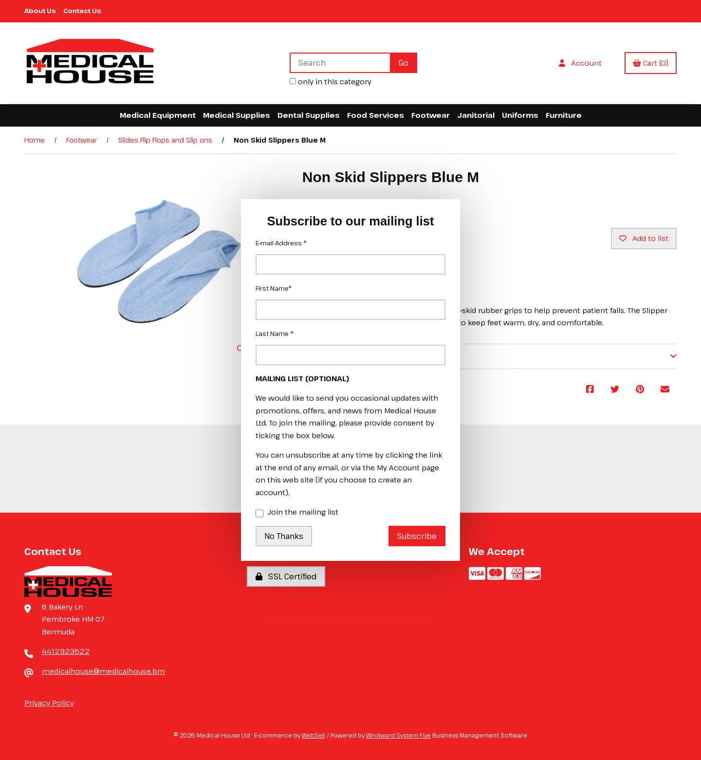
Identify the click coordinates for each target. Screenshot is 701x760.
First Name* (274, 288)
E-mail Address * (281, 243)
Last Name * (275, 333)
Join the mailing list (297, 513)
